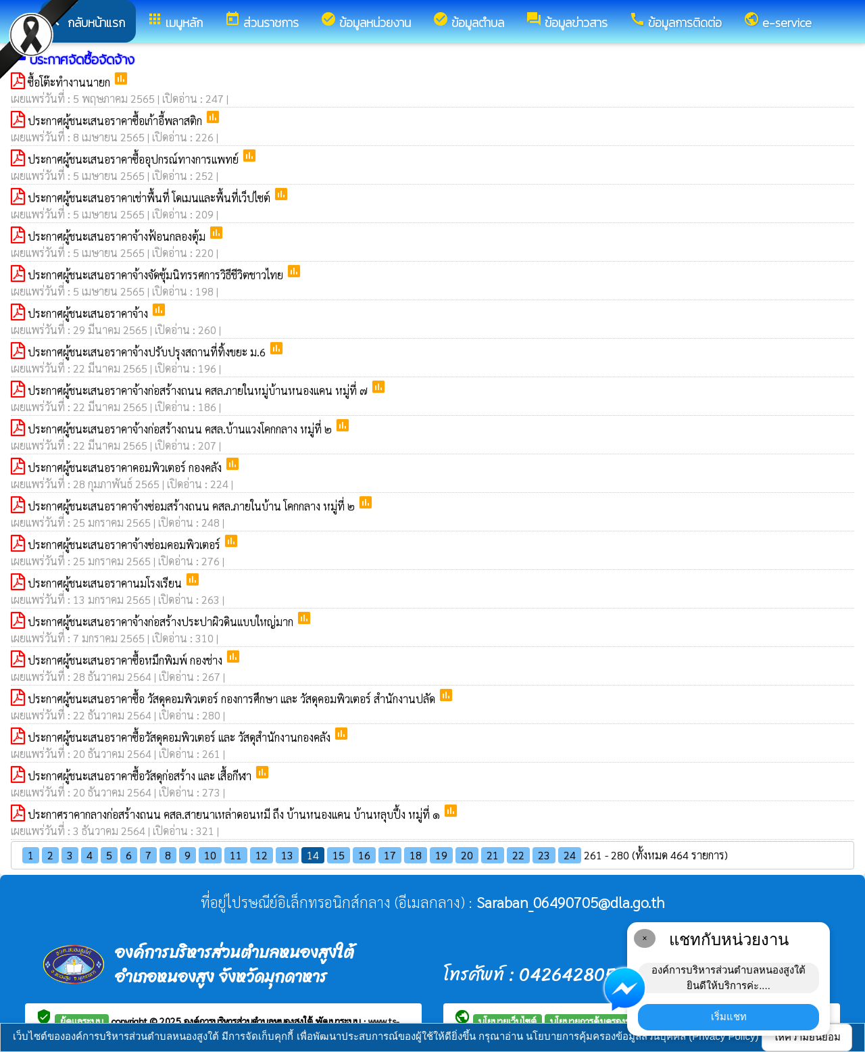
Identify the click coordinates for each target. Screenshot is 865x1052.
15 (338, 855)
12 (261, 855)
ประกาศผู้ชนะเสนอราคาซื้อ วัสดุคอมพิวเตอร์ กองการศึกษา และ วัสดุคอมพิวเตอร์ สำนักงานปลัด (233, 699)
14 (313, 855)
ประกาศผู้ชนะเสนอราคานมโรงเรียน (106, 583)
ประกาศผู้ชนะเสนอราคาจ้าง (89, 313)
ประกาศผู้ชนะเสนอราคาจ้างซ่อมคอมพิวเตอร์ (125, 544)
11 (236, 855)
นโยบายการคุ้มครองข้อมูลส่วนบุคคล (618, 1021)
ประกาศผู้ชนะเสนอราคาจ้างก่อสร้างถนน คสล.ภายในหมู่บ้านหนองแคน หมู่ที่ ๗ (199, 390)
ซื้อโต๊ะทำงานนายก (70, 82)
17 (390, 855)
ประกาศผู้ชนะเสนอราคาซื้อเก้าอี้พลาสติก (116, 121)
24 (570, 855)
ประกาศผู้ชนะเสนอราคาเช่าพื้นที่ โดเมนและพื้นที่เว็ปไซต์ (150, 198)
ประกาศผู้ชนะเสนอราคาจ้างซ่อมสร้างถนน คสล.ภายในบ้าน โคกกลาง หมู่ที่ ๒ (192, 506)
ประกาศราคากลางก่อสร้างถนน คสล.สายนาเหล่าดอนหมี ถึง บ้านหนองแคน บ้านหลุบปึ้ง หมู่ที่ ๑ (235, 814)
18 (416, 855)
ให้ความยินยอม (807, 1037)
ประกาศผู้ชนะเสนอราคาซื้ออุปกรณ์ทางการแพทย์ (134, 159)
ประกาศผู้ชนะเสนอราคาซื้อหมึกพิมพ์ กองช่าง (126, 660)
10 (210, 855)
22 (518, 855)
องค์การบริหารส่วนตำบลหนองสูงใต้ (250, 1021)
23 (544, 855)
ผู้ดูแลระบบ (81, 1021)
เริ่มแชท (729, 1016)
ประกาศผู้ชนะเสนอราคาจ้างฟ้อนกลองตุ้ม (118, 236)
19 (441, 855)
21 (493, 855)
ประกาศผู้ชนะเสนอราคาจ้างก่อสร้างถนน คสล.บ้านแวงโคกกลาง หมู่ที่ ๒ (181, 429)
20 (467, 855)
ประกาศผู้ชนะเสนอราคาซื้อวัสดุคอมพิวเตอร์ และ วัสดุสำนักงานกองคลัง (180, 737)
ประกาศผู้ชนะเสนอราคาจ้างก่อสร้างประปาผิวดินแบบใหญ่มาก (162, 622)
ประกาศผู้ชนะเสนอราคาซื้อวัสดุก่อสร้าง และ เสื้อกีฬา (141, 776)
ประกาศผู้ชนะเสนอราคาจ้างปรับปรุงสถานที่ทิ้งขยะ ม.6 (148, 352)
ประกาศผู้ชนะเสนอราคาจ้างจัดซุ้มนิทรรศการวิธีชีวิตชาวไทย (157, 275)
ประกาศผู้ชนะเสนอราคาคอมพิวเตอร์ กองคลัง (126, 467)
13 (287, 855)
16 (364, 855)
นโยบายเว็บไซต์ (507, 1021)
